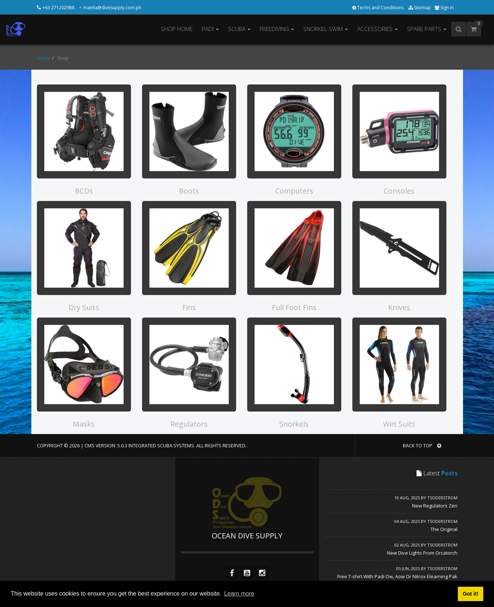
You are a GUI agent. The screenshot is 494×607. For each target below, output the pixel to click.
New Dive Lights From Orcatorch (422, 552)
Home (43, 58)
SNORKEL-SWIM (325, 29)
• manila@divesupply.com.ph (110, 7)
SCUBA (239, 29)
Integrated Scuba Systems (161, 445)
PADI (210, 29)
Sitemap (419, 7)
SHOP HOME (177, 29)
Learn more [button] (239, 593)
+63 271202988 (59, 7)
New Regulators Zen (434, 505)
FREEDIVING (277, 29)
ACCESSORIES (377, 29)
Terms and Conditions (378, 7)
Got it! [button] (470, 594)
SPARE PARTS (426, 29)
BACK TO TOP (422, 445)
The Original (444, 529)
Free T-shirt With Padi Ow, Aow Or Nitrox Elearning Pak (397, 576)
